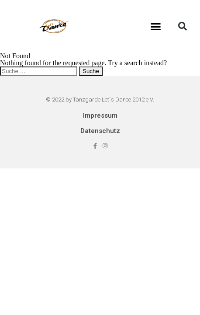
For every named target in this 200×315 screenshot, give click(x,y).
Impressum (100, 115)
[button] (156, 26)
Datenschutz (100, 131)
